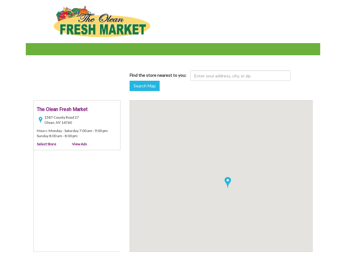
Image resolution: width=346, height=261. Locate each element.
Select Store (46, 144)
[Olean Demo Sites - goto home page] (101, 21)
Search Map (145, 85)
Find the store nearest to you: (158, 75)
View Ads (79, 144)
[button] (228, 182)
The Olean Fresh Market (62, 109)
